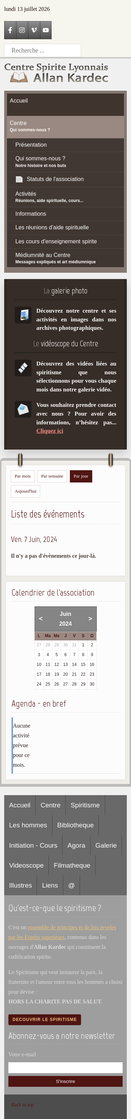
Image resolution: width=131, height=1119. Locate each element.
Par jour (81, 476)
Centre (50, 805)
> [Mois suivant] (90, 618)
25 (47, 684)
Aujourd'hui (25, 491)
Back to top (22, 1104)
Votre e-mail (22, 1054)
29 (83, 684)
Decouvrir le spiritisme (45, 1019)
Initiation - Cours (33, 845)
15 (83, 664)
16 (92, 664)
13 (65, 664)
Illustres (20, 885)
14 (74, 664)
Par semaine (52, 476)
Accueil (19, 805)
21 (74, 674)
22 (83, 674)
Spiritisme (85, 805)
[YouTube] (46, 30)
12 (56, 664)
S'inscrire (65, 1081)
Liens (50, 885)
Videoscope (26, 865)
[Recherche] (42, 50)
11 (47, 664)
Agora (76, 845)
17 (39, 674)
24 (39, 684)
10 (39, 664)
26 (56, 684)
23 (92, 674)
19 (56, 674)
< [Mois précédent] (41, 618)
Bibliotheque (75, 825)
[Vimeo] (34, 30)
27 (65, 684)
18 (47, 674)
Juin (65, 614)
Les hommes (28, 825)
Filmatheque (72, 865)
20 (65, 674)
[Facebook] (10, 30)
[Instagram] (22, 30)
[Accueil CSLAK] (56, 74)
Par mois (23, 476)
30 (92, 684)
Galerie (106, 845)
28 (74, 684)
